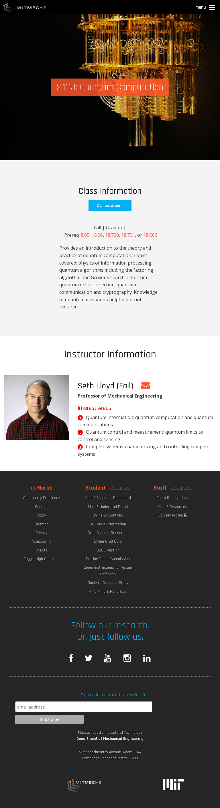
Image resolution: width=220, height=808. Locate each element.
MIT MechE (24, 8)
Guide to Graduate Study (108, 582)
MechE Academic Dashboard (108, 497)
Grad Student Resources (108, 532)
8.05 (85, 235)
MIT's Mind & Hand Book (108, 591)
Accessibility (42, 541)
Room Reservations (172, 497)
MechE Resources (172, 506)
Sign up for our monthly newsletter (113, 695)
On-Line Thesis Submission (108, 559)
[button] (205, 8)
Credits (42, 550)
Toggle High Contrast (41, 559)
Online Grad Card (108, 541)
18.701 (128, 235)
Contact (41, 506)
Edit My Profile (172, 515)
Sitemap (41, 524)
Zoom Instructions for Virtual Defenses (108, 570)
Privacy (41, 532)
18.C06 (150, 235)
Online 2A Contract (108, 515)
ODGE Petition (108, 550)
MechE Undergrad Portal (108, 506)
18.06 (97, 235)
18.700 (112, 235)
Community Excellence (41, 497)
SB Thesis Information (108, 524)
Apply (41, 515)
